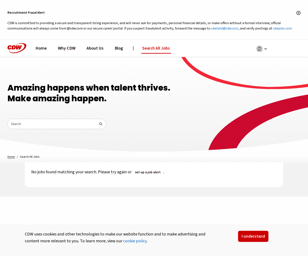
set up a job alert (148, 172)
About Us (95, 48)
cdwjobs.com (282, 28)
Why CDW (67, 48)
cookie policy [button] (135, 241)
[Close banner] (298, 13)
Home (41, 48)
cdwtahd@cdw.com (224, 28)
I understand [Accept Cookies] (253, 236)
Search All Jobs (156, 48)
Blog (119, 48)
